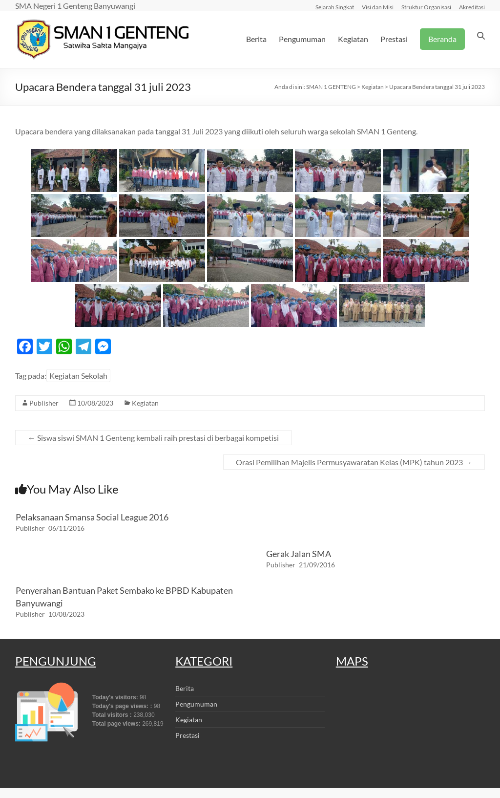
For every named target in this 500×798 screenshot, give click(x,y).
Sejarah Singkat (334, 6)
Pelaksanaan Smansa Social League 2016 (92, 517)
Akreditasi (472, 6)
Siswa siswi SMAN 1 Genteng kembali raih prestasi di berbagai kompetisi (153, 437)
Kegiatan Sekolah (78, 375)
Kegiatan (353, 38)
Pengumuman (302, 38)
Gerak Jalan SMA (298, 553)
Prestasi (394, 38)
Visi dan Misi (378, 6)
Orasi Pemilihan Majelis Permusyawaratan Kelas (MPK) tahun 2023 (354, 462)
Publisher (44, 403)
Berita (256, 38)
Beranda (442, 38)
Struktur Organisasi (426, 6)
